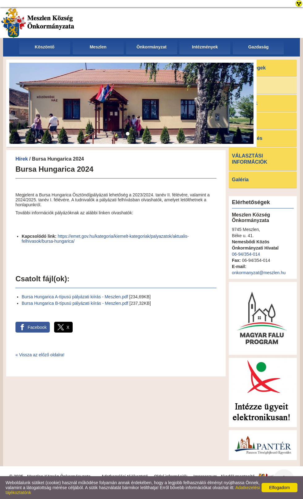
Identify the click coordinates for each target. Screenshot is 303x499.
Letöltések (244, 120)
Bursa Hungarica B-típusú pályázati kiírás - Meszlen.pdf (75, 303)
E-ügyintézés (247, 138)
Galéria (240, 179)
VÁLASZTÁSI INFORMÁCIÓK (249, 159)
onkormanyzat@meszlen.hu (259, 272)
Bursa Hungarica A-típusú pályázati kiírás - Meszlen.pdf (75, 296)
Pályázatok (245, 103)
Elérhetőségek (249, 67)
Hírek (21, 158)
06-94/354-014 (246, 254)
